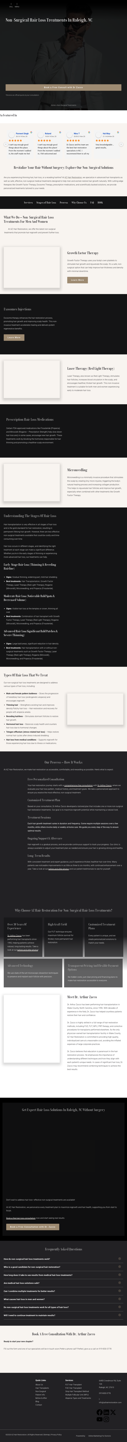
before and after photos (58, 869)
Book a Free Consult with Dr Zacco (63, 87)
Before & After (41, 1398)
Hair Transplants (42, 1388)
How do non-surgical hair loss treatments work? (28, 1259)
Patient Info (40, 1394)
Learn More (77, 280)
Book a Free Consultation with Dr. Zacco (32, 1227)
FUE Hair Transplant (73, 1388)
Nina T (77, 133)
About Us (39, 1384)
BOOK (100, 202)
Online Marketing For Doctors (98, 1436)
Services (28, 202)
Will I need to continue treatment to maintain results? (30, 1315)
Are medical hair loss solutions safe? (22, 1283)
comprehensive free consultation (78, 785)
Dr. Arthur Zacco (104, 785)
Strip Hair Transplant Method (77, 1391)
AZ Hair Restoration (73, 177)
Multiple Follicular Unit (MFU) (77, 1394)
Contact (38, 1404)
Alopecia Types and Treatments (78, 1398)
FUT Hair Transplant (73, 1384)
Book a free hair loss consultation (20, 1218)
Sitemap (46, 1434)
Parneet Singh (22, 133)
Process (64, 202)
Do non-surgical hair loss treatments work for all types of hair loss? (37, 1307)
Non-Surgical (40, 1391)
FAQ (92, 202)
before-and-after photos (27, 950)
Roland (48, 133)
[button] (63, 1259)
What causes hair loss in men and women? (25, 1299)
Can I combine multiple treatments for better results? (30, 1291)
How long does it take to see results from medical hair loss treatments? (39, 1275)
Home (53, 105)
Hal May (106, 133)
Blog (37, 1401)
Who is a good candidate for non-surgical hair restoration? (33, 1267)
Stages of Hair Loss (46, 202)
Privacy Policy (56, 1434)
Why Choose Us (79, 202)
